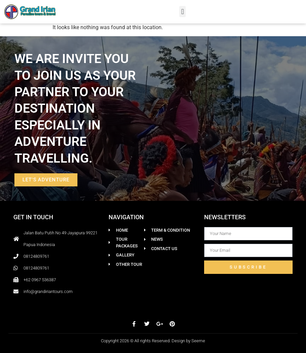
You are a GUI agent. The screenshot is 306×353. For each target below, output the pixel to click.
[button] (182, 11)
